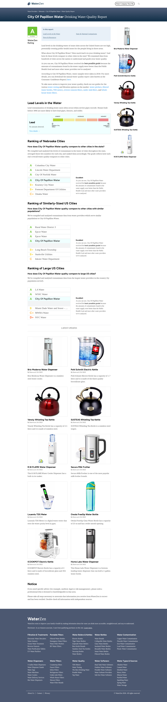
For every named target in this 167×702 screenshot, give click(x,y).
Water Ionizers (32, 641)
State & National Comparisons (86, 34)
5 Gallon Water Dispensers (37, 665)
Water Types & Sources (127, 661)
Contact (39, 693)
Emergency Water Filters (58, 641)
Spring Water (121, 683)
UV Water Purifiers (34, 651)
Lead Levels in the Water (51, 34)
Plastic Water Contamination (127, 649)
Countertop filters (56, 665)
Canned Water (122, 667)
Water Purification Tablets (36, 649)
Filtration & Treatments (88, 4)
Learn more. (88, 628)
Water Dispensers (35, 661)
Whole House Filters (57, 677)
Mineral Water (122, 675)
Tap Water (75, 675)
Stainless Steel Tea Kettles (81, 649)
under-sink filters (90, 90)
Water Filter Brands (56, 683)
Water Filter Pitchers (57, 644)
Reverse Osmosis (33, 646)
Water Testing (77, 667)
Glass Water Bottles (101, 644)
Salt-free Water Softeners (103, 675)
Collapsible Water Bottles (103, 641)
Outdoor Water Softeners (103, 667)
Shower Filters (55, 680)
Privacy (47, 693)
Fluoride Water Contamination (127, 641)
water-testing (53, 87)
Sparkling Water (122, 680)
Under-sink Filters (56, 675)
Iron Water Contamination (126, 644)
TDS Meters (76, 665)
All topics (50, 4)
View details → (34, 131)
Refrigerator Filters (56, 672)
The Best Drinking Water (80, 670)
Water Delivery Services (36, 677)
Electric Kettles (77, 639)
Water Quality (72, 4)
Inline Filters (54, 670)
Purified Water (122, 677)
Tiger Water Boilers (79, 641)
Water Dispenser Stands (36, 667)
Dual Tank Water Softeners (104, 665)
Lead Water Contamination (126, 646)
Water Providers (32, 11)
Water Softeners (102, 661)
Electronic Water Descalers (37, 639)
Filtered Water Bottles (57, 639)
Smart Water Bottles (101, 651)
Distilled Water (122, 670)
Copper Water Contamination (127, 639)
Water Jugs (31, 670)
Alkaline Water (122, 665)
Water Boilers (77, 654)
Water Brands (99, 639)
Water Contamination (126, 635)
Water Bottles (101, 635)
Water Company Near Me (125, 4)
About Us (31, 693)
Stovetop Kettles (78, 651)
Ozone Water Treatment (36, 644)
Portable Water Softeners (103, 670)
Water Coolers (32, 675)
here (69, 79)
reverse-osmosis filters (73, 90)
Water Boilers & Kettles (82, 635)
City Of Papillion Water (53, 11)
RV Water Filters (55, 646)
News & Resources (49, 37)
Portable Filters (56, 635)
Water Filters (60, 4)
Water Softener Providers (103, 672)
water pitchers (96, 87)
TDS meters (58, 90)
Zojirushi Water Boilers (80, 644)
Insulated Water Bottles (103, 646)
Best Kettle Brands (78, 646)
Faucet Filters (54, 667)
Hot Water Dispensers (35, 680)
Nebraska (41, 11)
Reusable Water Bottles (103, 649)
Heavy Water (121, 672)
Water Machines (33, 672)
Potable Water (77, 672)
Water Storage (122, 685)
